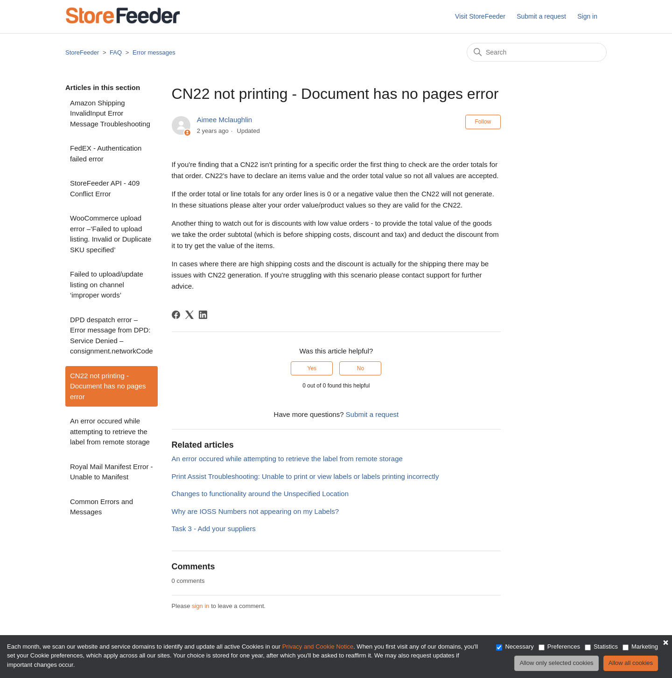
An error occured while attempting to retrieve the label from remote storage (110, 431)
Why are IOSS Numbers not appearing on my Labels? (255, 511)
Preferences (563, 646)
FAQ (116, 52)
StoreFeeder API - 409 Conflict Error (105, 188)
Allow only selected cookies (556, 662)
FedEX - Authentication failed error (105, 153)
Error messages (154, 52)
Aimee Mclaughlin (224, 120)
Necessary (519, 646)
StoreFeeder (82, 52)
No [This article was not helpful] (360, 368)
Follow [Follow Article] (483, 121)
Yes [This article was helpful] (312, 368)
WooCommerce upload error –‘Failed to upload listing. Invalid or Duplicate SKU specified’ (110, 234)
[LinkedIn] (203, 315)
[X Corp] (189, 315)
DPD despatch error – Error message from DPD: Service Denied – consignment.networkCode (111, 335)
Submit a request (541, 16)
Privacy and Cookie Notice (317, 646)
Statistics (606, 646)
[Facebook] (176, 315)
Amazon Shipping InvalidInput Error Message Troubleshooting (110, 113)
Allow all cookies (631, 662)
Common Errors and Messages (101, 507)
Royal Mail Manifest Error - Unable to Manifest (111, 472)
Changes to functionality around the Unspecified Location (260, 494)
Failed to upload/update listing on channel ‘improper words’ (106, 284)
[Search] (537, 52)
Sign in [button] (587, 16)
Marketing (644, 646)
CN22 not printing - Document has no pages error (108, 386)
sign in (201, 605)
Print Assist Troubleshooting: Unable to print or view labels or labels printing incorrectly (305, 476)
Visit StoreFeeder (480, 16)
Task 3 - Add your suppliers (214, 529)
